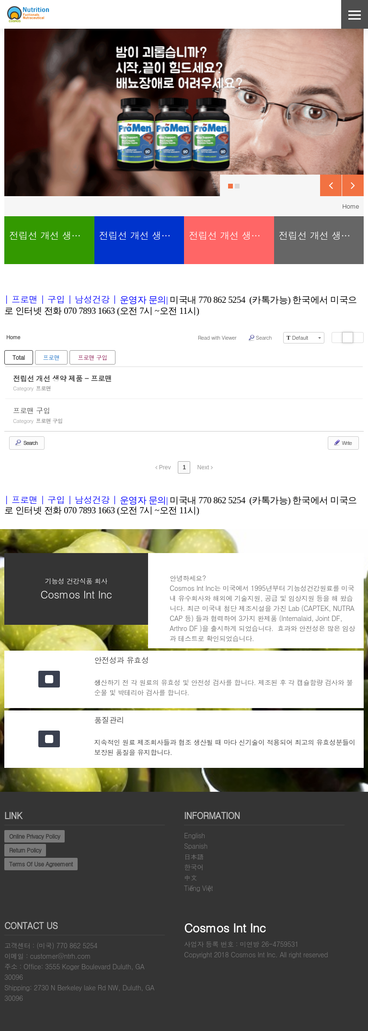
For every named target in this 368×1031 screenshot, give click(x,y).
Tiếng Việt (198, 888)
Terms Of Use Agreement (41, 864)
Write (342, 442)
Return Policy (25, 850)
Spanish (195, 846)
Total (18, 357)
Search (260, 338)
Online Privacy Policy (34, 836)
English (194, 835)
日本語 (194, 856)
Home (350, 206)
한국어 (194, 867)
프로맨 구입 (92, 357)
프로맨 (51, 357)
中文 (190, 877)
